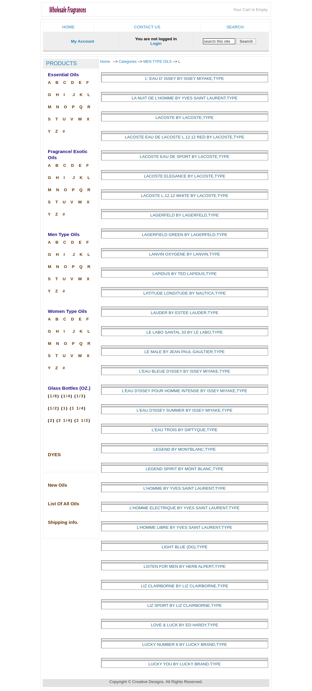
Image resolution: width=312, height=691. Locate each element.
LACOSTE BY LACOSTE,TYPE (185, 117)
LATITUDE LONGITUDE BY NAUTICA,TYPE (185, 293)
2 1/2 (82, 420)
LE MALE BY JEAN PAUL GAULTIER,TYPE (184, 351)
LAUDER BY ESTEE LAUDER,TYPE (184, 312)
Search (234, 27)
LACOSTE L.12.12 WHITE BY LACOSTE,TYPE (184, 195)
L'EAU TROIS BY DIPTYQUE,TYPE (185, 430)
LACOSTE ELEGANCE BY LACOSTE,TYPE (184, 176)
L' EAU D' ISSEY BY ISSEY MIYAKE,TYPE (184, 78)
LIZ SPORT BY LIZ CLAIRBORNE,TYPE (184, 605)
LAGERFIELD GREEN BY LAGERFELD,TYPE (184, 234)
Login (156, 43)
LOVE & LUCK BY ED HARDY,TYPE (184, 625)
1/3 (80, 396)
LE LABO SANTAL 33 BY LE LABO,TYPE (185, 332)
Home (68, 27)
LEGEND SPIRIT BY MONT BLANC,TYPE (184, 469)
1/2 (54, 408)
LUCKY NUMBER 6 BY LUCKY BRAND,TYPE (184, 644)
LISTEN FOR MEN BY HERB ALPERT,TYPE (184, 566)
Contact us (147, 27)
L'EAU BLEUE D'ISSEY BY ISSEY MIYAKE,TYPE (184, 371)
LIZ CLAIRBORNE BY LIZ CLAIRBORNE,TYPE (184, 586)
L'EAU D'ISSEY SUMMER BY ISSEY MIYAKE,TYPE (184, 410)
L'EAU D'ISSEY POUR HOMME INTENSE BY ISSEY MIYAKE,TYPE (184, 390)
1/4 (67, 396)
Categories (128, 61)
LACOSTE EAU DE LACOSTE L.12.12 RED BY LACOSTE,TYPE (184, 137)
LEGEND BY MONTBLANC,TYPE (184, 449)
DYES (54, 454)
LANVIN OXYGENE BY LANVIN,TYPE (184, 254)
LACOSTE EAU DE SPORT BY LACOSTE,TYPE (184, 156)
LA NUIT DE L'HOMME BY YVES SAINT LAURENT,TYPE (184, 98)
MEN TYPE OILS (157, 61)
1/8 (54, 396)
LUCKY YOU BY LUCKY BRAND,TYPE (184, 664)
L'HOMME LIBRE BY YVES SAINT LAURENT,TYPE (184, 527)
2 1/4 (64, 420)
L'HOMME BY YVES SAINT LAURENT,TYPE (185, 488)
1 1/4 (78, 408)
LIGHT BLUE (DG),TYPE (184, 547)
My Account (82, 41)
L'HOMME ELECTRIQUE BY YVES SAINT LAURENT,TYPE (184, 508)
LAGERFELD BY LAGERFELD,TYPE (184, 215)
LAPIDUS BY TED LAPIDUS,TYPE (185, 273)
